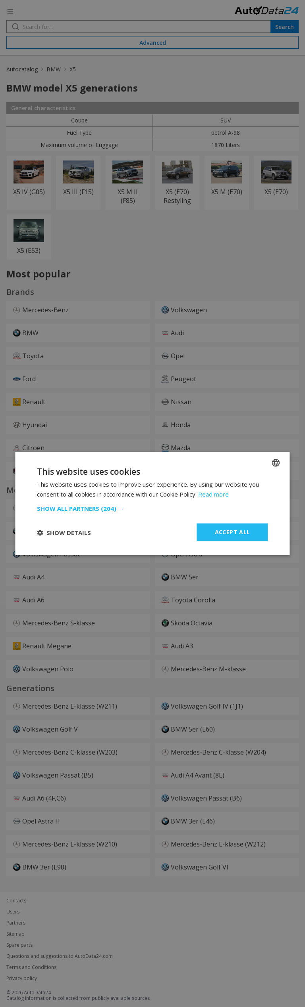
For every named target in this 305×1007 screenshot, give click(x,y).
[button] (152, 508)
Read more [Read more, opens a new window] (213, 494)
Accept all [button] (232, 532)
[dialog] (152, 503)
